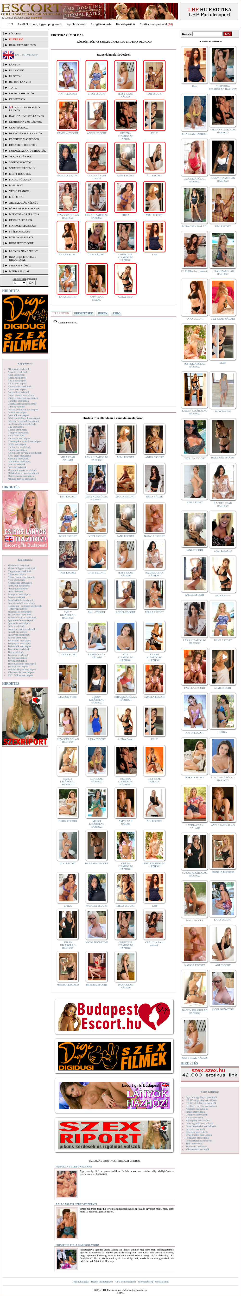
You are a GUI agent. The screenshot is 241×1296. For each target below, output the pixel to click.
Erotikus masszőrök (24, 139)
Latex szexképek (16, 464)
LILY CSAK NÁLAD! (154, 780)
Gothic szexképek (17, 429)
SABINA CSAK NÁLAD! (96, 656)
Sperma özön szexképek (20, 620)
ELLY (154, 133)
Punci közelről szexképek (21, 602)
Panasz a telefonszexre (74, 1166)
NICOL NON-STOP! (96, 942)
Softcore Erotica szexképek (22, 617)
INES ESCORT (68, 572)
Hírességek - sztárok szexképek (24, 441)
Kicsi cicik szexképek (19, 455)
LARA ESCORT (68, 296)
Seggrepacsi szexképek (20, 611)
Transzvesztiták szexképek (22, 663)
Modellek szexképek (19, 565)
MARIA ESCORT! (125, 496)
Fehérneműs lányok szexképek (24, 418)
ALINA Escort (125, 296)
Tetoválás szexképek (19, 649)
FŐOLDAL (15, 33)
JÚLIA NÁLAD (154, 496)
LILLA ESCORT (125, 905)
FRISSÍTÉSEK (17, 99)
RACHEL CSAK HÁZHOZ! (154, 574)
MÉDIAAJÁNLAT (19, 271)
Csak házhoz (18, 127)
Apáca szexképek (17, 377)
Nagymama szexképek (20, 571)
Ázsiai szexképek (17, 380)
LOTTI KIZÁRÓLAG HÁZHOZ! (125, 657)
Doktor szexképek (17, 412)
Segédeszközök (20, 162)
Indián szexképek (17, 444)
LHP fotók (16, 196)
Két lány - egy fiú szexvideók (201, 1105)
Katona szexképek (17, 449)
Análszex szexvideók (197, 1108)
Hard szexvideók (194, 1117)
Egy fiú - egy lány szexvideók (201, 1097)
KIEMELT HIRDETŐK (22, 93)
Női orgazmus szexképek (21, 576)
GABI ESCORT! (97, 254)
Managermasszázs (22, 225)
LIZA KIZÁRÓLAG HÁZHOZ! (68, 216)
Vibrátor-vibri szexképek (21, 672)
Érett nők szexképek (18, 415)
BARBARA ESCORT (96, 863)
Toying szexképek (17, 660)
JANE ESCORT (125, 175)
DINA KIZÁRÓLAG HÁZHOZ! (96, 498)
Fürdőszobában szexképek (22, 423)
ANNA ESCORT (68, 254)
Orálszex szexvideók (197, 1131)
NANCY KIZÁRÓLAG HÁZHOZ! (68, 781)
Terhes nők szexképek (19, 646)
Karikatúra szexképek (19, 446)
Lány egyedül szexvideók (199, 1123)
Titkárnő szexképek (18, 654)
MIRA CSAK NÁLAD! (68, 458)
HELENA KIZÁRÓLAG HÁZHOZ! (125, 136)
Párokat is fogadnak (24, 208)
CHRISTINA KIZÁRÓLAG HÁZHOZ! (125, 257)
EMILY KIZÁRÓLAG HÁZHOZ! (68, 615)
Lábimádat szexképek (19, 461)
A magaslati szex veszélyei (76, 1204)
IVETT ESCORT (97, 536)
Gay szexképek (16, 426)
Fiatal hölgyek (20, 179)
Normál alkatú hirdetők (27, 150)
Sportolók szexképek (19, 623)
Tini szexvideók (194, 1143)
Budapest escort (21, 243)
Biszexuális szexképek (20, 386)
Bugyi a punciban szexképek (23, 397)
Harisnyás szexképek (19, 438)
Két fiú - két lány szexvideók (201, 1103)
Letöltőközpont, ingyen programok (40, 24)
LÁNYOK (14, 64)
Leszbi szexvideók (195, 1129)
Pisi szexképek (15, 591)
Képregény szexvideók (198, 1120)
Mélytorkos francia (24, 214)
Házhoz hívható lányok (26, 116)
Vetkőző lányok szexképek (22, 669)
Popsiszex (16, 185)
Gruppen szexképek (18, 432)
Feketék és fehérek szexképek (23, 420)
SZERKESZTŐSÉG (20, 265)
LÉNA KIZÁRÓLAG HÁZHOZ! (96, 216)
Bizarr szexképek (17, 389)
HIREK (103, 313)
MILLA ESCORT (154, 612)
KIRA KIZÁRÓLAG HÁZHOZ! (125, 698)
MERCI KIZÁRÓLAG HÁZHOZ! (96, 823)
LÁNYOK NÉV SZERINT (23, 251)
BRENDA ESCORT (97, 984)
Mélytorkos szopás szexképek (23, 472)
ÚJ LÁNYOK (16, 70)
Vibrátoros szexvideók (197, 1149)
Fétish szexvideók (195, 1111)
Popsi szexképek (16, 597)
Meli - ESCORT (96, 612)
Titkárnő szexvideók (196, 1146)
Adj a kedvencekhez (125, 1281)
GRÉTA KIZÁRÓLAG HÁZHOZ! (125, 866)
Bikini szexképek (17, 383)
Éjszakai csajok (20, 220)
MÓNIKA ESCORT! (68, 984)
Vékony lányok (20, 156)
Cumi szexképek (16, 406)
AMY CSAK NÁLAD (96, 298)
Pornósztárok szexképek (20, 600)
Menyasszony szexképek (21, 475)
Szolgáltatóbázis (101, 24)
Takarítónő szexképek (19, 640)
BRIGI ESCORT (97, 93)
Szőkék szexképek (17, 631)
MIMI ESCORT (154, 214)
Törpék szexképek (17, 657)
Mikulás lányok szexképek (22, 478)
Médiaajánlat (161, 1281)
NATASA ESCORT (154, 536)
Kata (154, 254)
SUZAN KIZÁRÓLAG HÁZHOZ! (68, 945)
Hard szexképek (16, 435)
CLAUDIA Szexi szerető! (97, 177)
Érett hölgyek (20, 173)
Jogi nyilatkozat (80, 1281)
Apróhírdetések (76, 24)
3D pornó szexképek (18, 369)
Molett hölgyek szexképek (22, 568)
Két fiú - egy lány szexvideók (201, 1100)
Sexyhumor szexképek (20, 614)
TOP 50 (13, 87)
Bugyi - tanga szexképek (21, 394)
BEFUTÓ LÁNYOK (20, 81)
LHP (10, 24)
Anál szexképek (16, 374)
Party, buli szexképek (19, 585)
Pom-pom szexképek (19, 594)
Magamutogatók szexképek (22, 470)
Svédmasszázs (19, 231)
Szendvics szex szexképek (21, 628)
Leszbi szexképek (17, 467)
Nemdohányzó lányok (25, 121)
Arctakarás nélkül (23, 202)
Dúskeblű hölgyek (23, 144)
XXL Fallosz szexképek (20, 675)
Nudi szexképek (16, 579)
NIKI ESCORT (68, 863)
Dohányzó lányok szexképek (23, 409)
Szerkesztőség (145, 1281)
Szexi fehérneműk (22, 168)
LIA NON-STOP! (67, 696)
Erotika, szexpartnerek (154, 24)
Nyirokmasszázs (21, 237)
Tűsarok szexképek (18, 666)
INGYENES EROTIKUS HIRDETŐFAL (22, 258)
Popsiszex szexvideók (197, 1137)
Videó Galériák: (210, 1091)
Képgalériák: (25, 363)
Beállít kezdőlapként (102, 1281)
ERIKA (125, 214)
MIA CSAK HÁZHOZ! (96, 780)
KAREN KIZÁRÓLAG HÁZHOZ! (154, 657)
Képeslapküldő (125, 24)
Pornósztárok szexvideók (199, 1140)
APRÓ (116, 313)
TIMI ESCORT (154, 93)
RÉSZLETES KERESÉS (22, 45)
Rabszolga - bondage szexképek (25, 605)
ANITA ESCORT (68, 93)
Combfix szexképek (18, 400)
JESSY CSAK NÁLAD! (125, 95)
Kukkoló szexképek (18, 458)
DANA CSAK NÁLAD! (125, 986)
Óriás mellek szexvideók (199, 1134)
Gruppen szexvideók (197, 1114)
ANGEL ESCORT (96, 133)
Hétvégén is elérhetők (26, 133)
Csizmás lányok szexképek (22, 403)
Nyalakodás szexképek (20, 582)
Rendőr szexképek (17, 608)
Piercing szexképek (18, 588)
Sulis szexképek (16, 626)
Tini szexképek (16, 652)
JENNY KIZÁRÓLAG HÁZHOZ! (96, 699)
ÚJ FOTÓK (15, 76)
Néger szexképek (17, 574)
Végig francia (19, 191)
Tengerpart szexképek (19, 643)
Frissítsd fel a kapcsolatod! (77, 1245)
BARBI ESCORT (67, 820)
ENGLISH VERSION (26, 54)
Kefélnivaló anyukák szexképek (25, 452)
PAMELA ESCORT (67, 133)
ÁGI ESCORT (154, 175)
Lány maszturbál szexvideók (201, 1126)
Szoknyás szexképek (19, 634)
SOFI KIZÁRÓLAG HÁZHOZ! (154, 865)
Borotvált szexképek (18, 392)
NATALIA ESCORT (68, 175)
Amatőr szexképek (17, 371)
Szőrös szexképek (17, 637)
